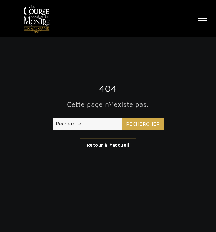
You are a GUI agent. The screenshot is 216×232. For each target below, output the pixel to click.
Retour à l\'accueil (108, 145)
